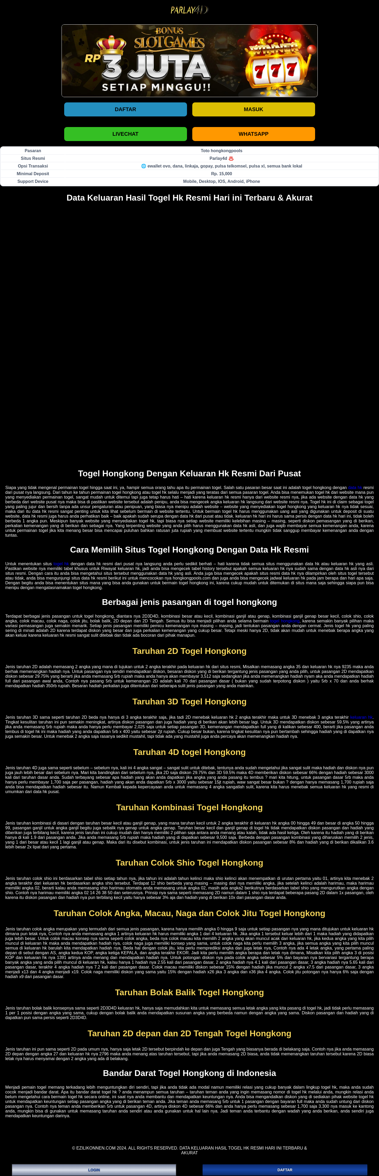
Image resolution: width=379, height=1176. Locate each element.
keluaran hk (361, 717)
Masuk (253, 109)
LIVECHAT (126, 134)
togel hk (61, 564)
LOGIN (94, 1170)
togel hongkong (285, 621)
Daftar (125, 109)
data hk (355, 487)
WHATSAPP (254, 134)
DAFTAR (285, 1170)
